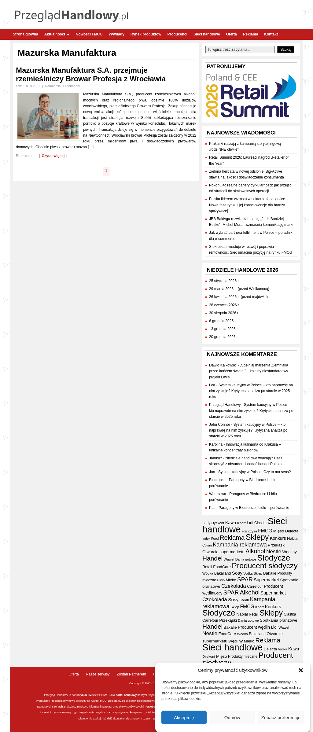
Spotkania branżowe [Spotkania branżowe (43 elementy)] (278, 620)
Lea (212, 385)
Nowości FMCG (89, 34)
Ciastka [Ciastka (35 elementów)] (260, 523)
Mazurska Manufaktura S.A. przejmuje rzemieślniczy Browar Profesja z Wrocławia (91, 74)
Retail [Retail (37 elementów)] (207, 567)
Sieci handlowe (206, 34)
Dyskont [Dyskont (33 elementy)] (218, 523)
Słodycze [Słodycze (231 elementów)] (273, 557)
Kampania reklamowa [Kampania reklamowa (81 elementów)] (240, 544)
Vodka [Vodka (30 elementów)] (247, 573)
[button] (301, 672)
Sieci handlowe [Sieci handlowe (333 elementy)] (232, 647)
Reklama (250, 34)
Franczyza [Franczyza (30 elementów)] (249, 531)
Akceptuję (184, 719)
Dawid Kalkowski (223, 365)
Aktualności (57, 34)
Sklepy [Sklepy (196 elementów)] (257, 537)
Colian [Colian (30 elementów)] (207, 545)
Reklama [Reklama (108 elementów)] (232, 537)
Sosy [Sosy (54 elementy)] (237, 573)
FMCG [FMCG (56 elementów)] (265, 530)
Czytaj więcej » (55, 156)
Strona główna (25, 34)
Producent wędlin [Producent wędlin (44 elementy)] (254, 627)
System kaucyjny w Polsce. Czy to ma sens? (254, 472)
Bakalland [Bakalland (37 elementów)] (222, 573)
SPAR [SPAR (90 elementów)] (245, 579)
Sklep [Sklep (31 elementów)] (258, 573)
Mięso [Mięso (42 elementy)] (278, 531)
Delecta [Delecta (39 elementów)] (291, 531)
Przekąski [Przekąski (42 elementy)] (276, 545)
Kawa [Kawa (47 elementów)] (230, 522)
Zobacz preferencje (280, 719)
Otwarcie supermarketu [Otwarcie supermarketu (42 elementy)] (223, 552)
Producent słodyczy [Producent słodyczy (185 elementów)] (264, 565)
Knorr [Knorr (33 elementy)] (241, 523)
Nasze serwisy (97, 674)
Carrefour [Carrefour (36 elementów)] (255, 586)
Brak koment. (27, 156)
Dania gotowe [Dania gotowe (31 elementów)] (245, 559)
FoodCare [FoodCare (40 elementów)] (222, 567)
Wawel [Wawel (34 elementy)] (229, 559)
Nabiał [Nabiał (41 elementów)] (292, 538)
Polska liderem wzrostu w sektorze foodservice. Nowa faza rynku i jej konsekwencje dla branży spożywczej (247, 205)
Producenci (177, 34)
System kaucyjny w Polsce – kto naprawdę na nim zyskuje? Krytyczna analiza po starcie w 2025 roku (251, 391)
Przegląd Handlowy (225, 405)
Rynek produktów (146, 34)
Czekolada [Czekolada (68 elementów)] (233, 586)
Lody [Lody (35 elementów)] (206, 523)
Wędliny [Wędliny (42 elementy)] (289, 552)
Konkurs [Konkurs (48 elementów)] (278, 538)
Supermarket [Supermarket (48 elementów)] (266, 579)
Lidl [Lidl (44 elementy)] (250, 522)
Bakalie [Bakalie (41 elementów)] (269, 573)
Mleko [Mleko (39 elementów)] (231, 580)
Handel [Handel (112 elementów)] (212, 558)
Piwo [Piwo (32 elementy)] (221, 580)
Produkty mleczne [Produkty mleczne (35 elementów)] (242, 656)
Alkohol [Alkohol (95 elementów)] (255, 551)
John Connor (219, 424)
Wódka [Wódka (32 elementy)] (207, 573)
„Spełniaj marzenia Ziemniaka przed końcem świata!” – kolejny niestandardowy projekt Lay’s (248, 371)
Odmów (232, 719)
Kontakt (271, 34)
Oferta (231, 34)
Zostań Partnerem (131, 674)
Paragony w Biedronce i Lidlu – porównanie (254, 508)
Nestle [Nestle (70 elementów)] (273, 551)
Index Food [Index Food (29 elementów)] (210, 538)
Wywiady (116, 34)
